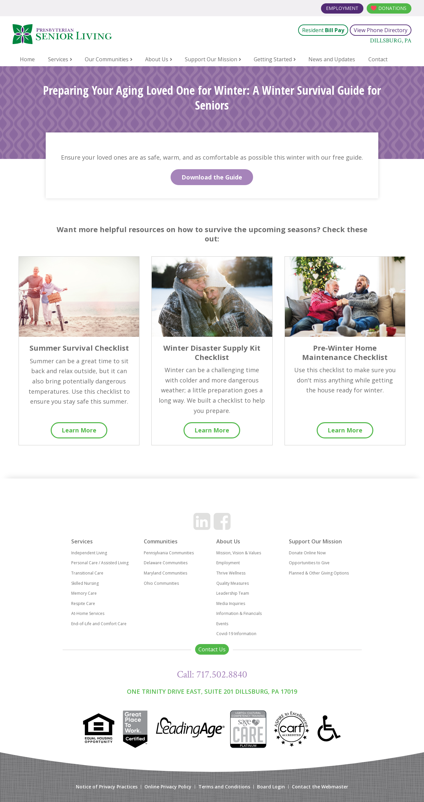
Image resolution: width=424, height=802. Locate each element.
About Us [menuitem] (156, 59)
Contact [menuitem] (378, 59)
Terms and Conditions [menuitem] (224, 787)
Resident (323, 30)
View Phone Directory (380, 30)
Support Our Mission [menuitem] (211, 59)
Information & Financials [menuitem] (239, 613)
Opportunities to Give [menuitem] (309, 563)
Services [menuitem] (58, 59)
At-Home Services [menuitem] (87, 613)
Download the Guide (212, 177)
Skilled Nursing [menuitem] (85, 583)
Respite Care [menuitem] (83, 603)
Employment (342, 8)
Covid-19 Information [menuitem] (236, 633)
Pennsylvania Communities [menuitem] (169, 553)
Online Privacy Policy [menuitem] (167, 787)
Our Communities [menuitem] (107, 59)
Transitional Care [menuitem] (87, 573)
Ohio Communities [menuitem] (161, 583)
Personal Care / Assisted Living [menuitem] (100, 563)
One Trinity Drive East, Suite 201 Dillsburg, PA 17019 (212, 691)
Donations (392, 8)
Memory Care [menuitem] (84, 593)
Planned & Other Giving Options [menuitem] (319, 573)
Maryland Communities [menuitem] (165, 573)
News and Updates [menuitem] (331, 59)
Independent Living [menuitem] (89, 553)
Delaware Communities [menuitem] (165, 563)
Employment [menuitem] (228, 563)
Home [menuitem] (27, 59)
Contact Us (212, 649)
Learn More (79, 430)
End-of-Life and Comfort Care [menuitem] (99, 624)
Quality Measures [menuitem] (232, 583)
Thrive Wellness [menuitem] (230, 573)
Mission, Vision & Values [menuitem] (238, 553)
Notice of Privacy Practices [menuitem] (106, 787)
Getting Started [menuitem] (273, 59)
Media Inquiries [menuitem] (230, 603)
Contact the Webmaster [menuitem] (320, 787)
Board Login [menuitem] (271, 787)
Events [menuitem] (222, 624)
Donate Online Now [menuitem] (307, 553)
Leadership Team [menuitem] (232, 593)
